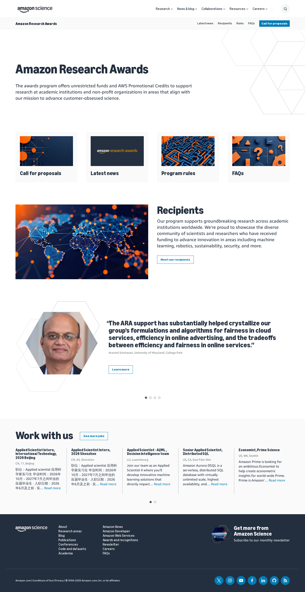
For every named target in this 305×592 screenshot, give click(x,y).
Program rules (178, 173)
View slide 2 (150, 398)
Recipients (225, 23)
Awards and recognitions (120, 540)
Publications (67, 540)
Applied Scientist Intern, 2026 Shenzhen (90, 452)
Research (163, 9)
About (62, 527)
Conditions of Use (43, 580)
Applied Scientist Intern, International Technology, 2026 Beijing (36, 454)
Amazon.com (23, 580)
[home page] (35, 8)
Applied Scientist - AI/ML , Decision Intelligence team (148, 452)
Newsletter (111, 544)
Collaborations (211, 9)
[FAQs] (258, 151)
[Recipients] (81, 241)
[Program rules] (188, 151)
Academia (65, 553)
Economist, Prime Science (259, 450)
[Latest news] (117, 151)
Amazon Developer (116, 531)
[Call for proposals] (46, 151)
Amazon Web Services (118, 535)
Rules (240, 23)
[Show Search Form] (285, 8)
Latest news (205, 23)
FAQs (251, 23)
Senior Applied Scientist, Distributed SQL (203, 452)
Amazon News (113, 527)
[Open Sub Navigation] (172, 9)
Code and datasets (72, 549)
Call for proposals (274, 23)
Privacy (59, 580)
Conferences (68, 544)
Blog (61, 535)
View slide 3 (155, 398)
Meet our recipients (175, 260)
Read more (52, 488)
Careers (259, 9)
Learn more (120, 369)
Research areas (70, 531)
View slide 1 (146, 398)
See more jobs (93, 436)
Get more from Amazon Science (253, 531)
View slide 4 (159, 398)
